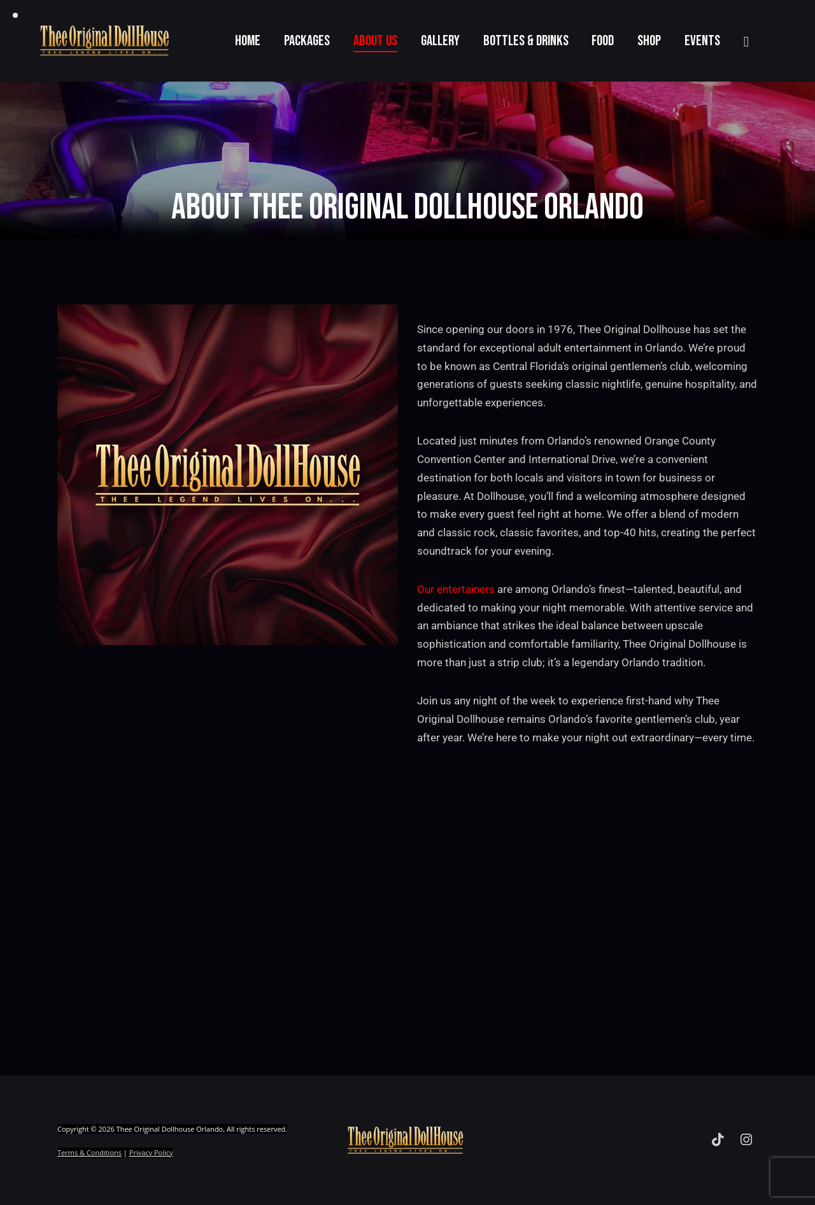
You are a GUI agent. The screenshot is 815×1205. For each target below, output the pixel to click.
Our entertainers (456, 589)
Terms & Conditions (89, 1152)
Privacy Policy (151, 1152)
